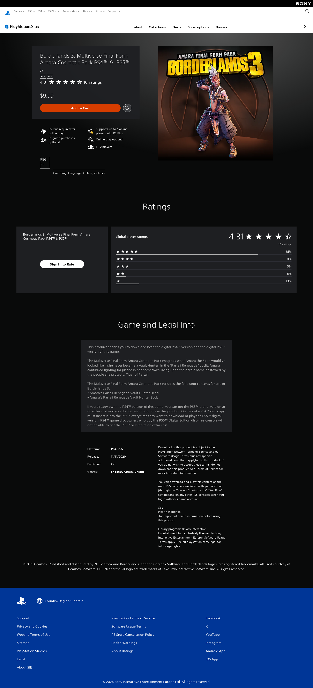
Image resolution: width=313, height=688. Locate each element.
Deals (153, 23)
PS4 (40, 11)
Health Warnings (169, 508)
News (86, 11)
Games (18, 11)
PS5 (30, 11)
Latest (113, 23)
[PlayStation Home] (7, 11)
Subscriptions (174, 23)
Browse (197, 23)
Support (113, 11)
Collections (133, 23)
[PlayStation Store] (23, 22)
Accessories (69, 11)
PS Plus (52, 11)
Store (99, 11)
